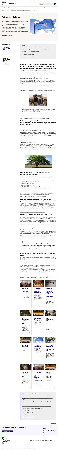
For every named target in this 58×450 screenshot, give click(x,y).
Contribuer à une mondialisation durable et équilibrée (6, 68)
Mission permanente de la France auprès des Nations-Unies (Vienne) (36, 406)
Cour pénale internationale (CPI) (25, 194)
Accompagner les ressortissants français (6, 52)
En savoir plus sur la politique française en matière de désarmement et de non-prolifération (34, 118)
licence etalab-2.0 (31, 448)
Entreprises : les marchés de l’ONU (29, 414)
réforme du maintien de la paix (34, 235)
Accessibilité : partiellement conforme (10, 446)
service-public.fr (37, 440)
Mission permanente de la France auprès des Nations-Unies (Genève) (36, 401)
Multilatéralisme (4, 35)
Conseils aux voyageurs (26, 7)
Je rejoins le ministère (43, 7)
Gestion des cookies (36, 446)
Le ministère (3, 7)
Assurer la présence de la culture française (7, 64)
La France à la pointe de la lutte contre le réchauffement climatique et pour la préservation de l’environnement (36, 49)
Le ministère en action (13, 10)
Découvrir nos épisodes (7, 431)
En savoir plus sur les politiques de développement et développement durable (32, 212)
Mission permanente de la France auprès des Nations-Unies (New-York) (36, 395)
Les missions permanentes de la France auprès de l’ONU (30, 56)
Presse (37, 7)
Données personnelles (25, 446)
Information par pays (18, 7)
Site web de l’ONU (26, 410)
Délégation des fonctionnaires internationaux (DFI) (32, 408)
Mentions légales (19, 446)
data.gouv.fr (51, 440)
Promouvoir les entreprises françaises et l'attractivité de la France (6, 60)
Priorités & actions (10, 7)
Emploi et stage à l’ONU (27, 412)
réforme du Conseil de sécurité (44, 224)
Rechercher (55, 4)
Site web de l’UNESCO (27, 417)
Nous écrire (30, 446)
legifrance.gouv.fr (45, 440)
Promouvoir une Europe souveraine (6, 56)
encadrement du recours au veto (39, 231)
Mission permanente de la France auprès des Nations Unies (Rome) (36, 403)
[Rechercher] (46, 4)
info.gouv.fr (31, 440)
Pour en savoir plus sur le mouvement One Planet (28, 142)
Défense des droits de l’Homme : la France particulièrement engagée (31, 51)
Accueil (3, 10)
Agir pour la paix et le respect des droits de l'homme (23, 10)
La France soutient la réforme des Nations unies (28, 54)
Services (32, 7)
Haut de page (54, 423)
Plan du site (3, 446)
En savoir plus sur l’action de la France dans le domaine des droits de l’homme (33, 196)
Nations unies (10, 35)
